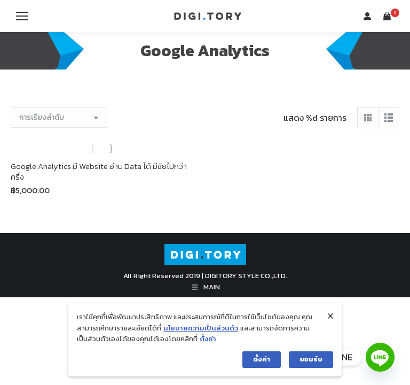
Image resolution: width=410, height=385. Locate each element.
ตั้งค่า (208, 339)
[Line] (380, 357)
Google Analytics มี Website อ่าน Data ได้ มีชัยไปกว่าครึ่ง (99, 171)
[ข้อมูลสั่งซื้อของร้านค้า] (59, 117)
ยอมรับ (310, 359)
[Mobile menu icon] (22, 16)
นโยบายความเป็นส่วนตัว (200, 328)
